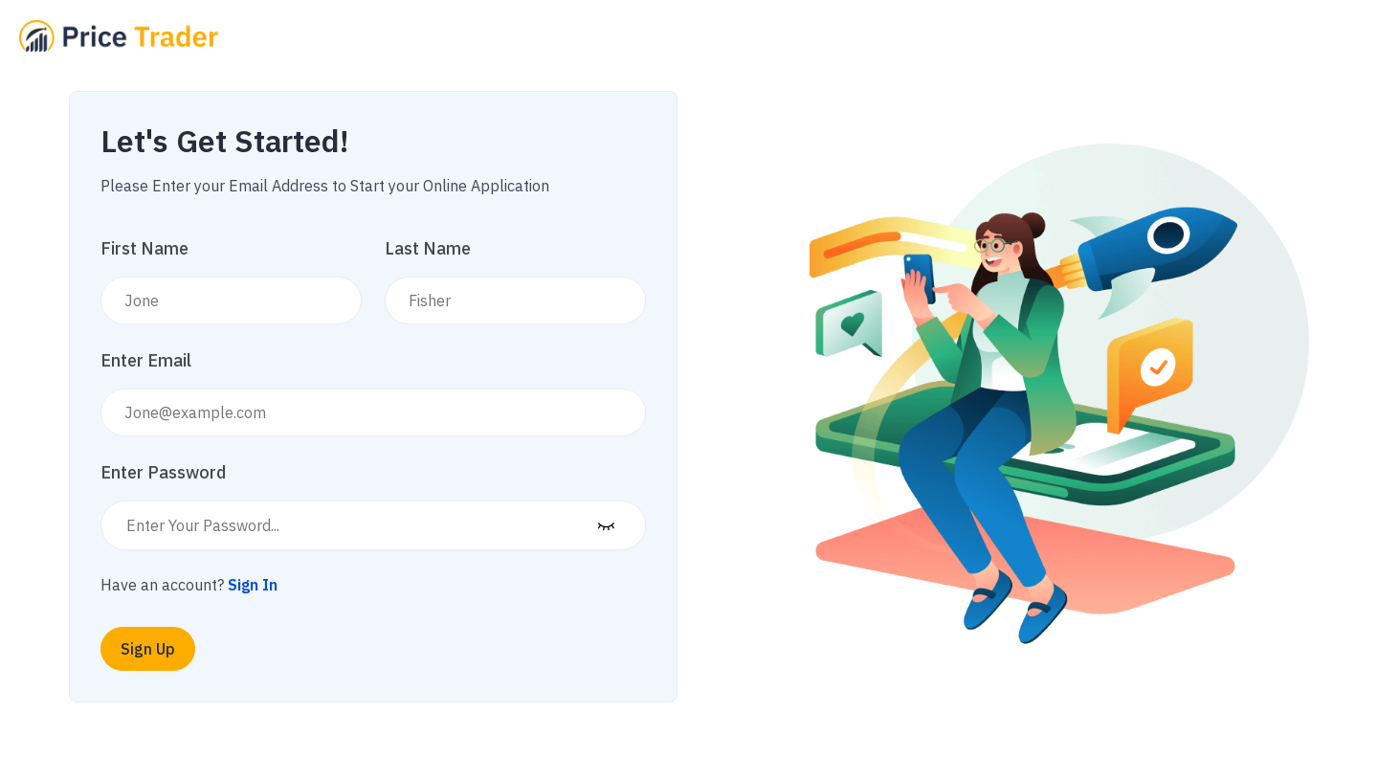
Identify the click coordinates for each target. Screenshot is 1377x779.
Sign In (253, 584)
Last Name (428, 248)
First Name (144, 248)
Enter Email (145, 360)
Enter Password (163, 472)
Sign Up (148, 648)
